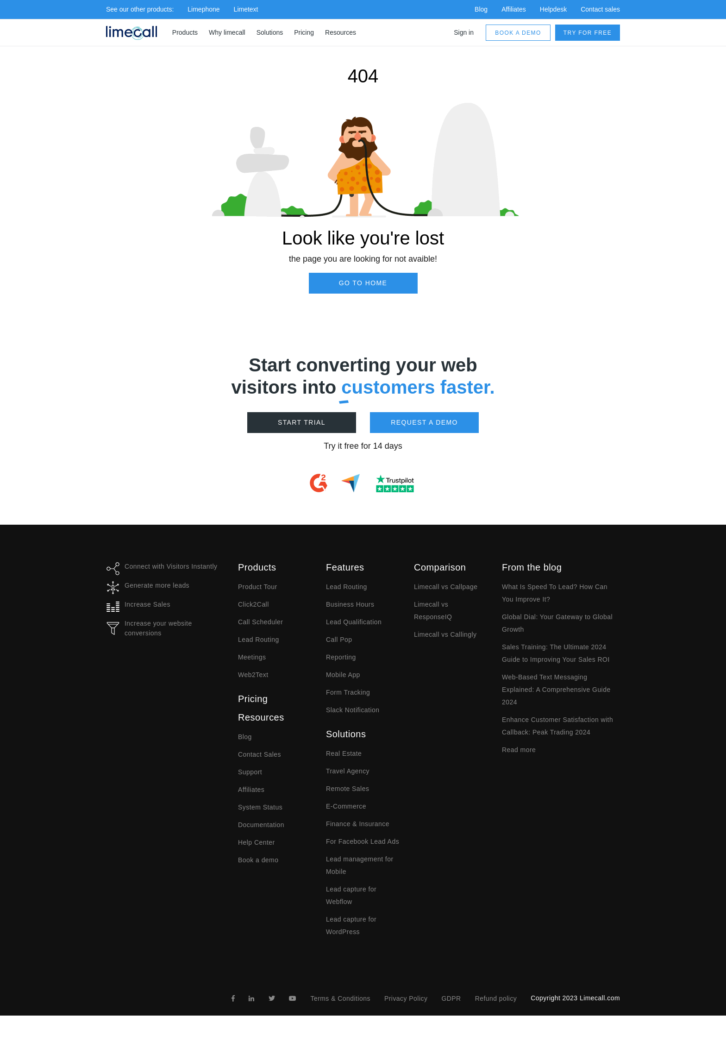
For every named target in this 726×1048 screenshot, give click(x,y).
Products (185, 32)
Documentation (261, 824)
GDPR (451, 998)
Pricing (304, 32)
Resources (340, 32)
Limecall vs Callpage (445, 586)
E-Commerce (346, 806)
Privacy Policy (405, 998)
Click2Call (253, 604)
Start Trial (301, 422)
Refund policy (496, 998)
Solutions (270, 32)
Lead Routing (258, 639)
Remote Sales (347, 788)
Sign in (464, 32)
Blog (481, 9)
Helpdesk (553, 9)
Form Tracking (348, 692)
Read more (519, 749)
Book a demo (518, 33)
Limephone (203, 9)
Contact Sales (259, 754)
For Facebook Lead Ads (362, 841)
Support (250, 772)
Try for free (587, 33)
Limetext (246, 9)
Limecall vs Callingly (445, 634)
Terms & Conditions (340, 998)
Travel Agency (347, 771)
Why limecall (227, 32)
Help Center (256, 842)
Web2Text (253, 674)
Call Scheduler (260, 622)
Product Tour (257, 586)
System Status (260, 807)
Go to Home (363, 283)
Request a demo (424, 422)
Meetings (252, 657)
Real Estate (344, 753)
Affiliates (513, 9)
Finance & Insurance (357, 824)
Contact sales (600, 9)
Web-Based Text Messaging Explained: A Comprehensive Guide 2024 (556, 689)
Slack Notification (352, 710)
